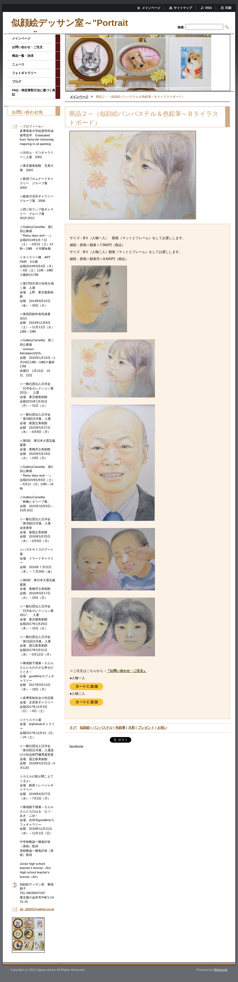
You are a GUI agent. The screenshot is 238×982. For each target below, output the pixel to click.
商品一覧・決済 (22, 55)
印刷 (228, 7)
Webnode (221, 969)
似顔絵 (85, 728)
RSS (208, 7)
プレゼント (146, 728)
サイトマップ (183, 7)
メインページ (79, 96)
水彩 (131, 728)
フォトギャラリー (24, 73)
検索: (181, 27)
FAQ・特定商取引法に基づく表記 (33, 92)
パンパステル (103, 728)
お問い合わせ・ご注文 (27, 47)
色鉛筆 (120, 728)
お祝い (162, 728)
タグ (72, 728)
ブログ (16, 81)
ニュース (18, 64)
